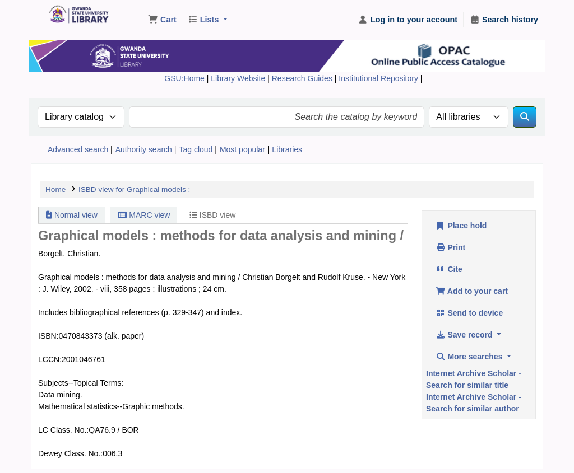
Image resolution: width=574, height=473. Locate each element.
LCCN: (50, 359)
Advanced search (78, 149)
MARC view (144, 214)
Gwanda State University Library (76, 15)
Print (450, 247)
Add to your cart (472, 291)
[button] (162, 20)
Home (55, 189)
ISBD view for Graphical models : (134, 189)
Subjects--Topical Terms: (80, 382)
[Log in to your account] (408, 20)
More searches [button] (470, 356)
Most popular (242, 149)
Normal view (72, 214)
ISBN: (48, 335)
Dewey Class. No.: (70, 453)
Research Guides (303, 78)
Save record (465, 334)
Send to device (469, 312)
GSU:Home (184, 78)
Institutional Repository (379, 78)
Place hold (461, 225)
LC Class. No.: (63, 429)
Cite (449, 269)
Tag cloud (195, 149)
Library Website (239, 78)
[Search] (524, 117)
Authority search (143, 149)
